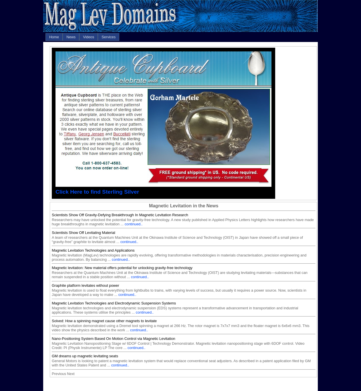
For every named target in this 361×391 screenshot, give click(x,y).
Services (109, 37)
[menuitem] (54, 37)
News (71, 37)
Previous (59, 374)
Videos (88, 37)
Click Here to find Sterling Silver (97, 192)
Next (70, 374)
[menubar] (82, 37)
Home (54, 37)
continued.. (134, 224)
